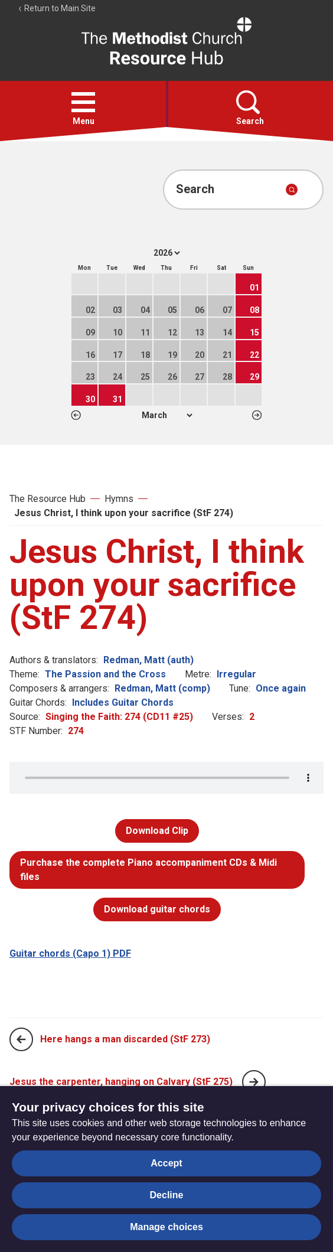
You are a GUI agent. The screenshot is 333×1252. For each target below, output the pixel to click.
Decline (167, 1195)
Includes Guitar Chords (123, 702)
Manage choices (166, 1227)
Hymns (119, 498)
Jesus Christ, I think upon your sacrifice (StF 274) (123, 513)
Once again (281, 688)
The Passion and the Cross (105, 674)
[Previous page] (21, 1039)
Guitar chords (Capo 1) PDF (70, 953)
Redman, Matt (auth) (148, 660)
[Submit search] (292, 189)
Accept (166, 1163)
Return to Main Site (57, 8)
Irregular (236, 674)
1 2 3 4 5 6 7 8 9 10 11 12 (166, 415)
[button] (83, 102)
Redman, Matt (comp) (162, 688)
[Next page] (254, 1082)
